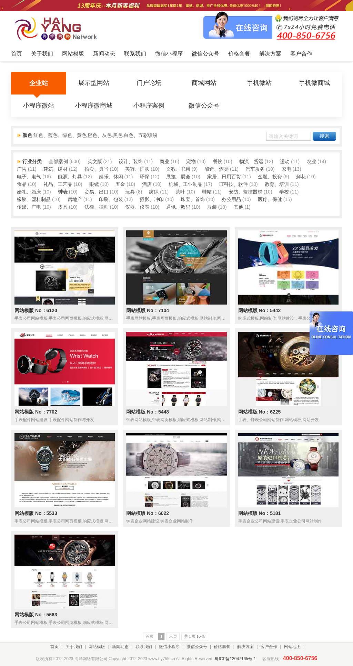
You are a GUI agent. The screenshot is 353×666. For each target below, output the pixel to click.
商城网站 (204, 83)
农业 (311, 161)
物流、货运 (251, 161)
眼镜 (94, 184)
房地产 (75, 199)
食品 (22, 184)
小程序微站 (38, 105)
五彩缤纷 (148, 135)
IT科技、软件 (233, 184)
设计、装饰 (131, 161)
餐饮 (217, 161)
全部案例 (58, 161)
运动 (285, 161)
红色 (38, 135)
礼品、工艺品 (57, 184)
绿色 (67, 135)
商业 (164, 161)
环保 (144, 176)
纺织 (154, 192)
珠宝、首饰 (193, 199)
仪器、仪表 (137, 207)
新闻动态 (120, 646)
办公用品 (231, 199)
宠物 (191, 161)
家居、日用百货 (224, 176)
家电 (286, 169)
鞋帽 (207, 192)
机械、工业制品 (185, 184)
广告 (22, 169)
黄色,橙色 (87, 135)
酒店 (147, 184)
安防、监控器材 (245, 192)
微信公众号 (204, 105)
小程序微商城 (93, 105)
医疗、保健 (270, 199)
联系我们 (143, 646)
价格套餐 (222, 646)
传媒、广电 (29, 207)
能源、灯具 (70, 176)
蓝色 (53, 135)
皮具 (63, 207)
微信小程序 (169, 646)
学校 (284, 192)
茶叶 (180, 192)
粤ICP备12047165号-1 (235, 658)
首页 (54, 646)
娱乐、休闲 (111, 176)
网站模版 (97, 646)
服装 (212, 207)
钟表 (63, 192)
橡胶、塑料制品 (34, 199)
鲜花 (301, 176)
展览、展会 (178, 176)
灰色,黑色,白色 (117, 135)
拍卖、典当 (96, 169)
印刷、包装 (111, 199)
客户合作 (269, 646)
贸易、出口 (96, 192)
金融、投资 (270, 176)
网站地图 (292, 646)
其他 (238, 207)
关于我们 (73, 646)
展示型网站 (93, 83)
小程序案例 (148, 105)
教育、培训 (277, 184)
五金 (120, 184)
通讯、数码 (178, 207)
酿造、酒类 (216, 169)
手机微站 (259, 83)
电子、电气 (29, 176)
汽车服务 (255, 169)
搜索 (324, 136)
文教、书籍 (178, 169)
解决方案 (245, 646)
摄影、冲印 (152, 199)
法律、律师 (96, 207)
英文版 (95, 161)
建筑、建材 (55, 169)
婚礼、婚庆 (29, 192)
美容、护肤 (137, 169)
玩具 (130, 192)
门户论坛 (149, 83)
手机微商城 (314, 83)
